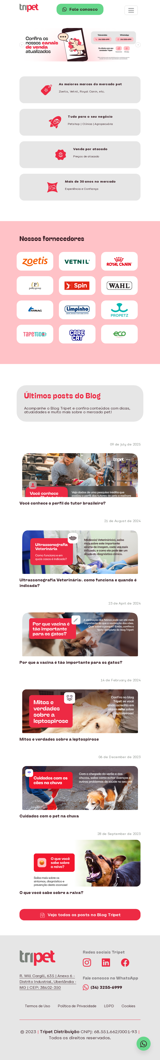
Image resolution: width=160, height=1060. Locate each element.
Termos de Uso (37, 1006)
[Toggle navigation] (131, 10)
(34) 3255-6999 (102, 987)
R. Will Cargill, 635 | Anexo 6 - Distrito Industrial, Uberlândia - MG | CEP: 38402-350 (47, 982)
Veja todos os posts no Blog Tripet (80, 915)
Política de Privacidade (77, 1006)
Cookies (128, 1006)
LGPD (109, 1006)
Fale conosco (80, 9)
